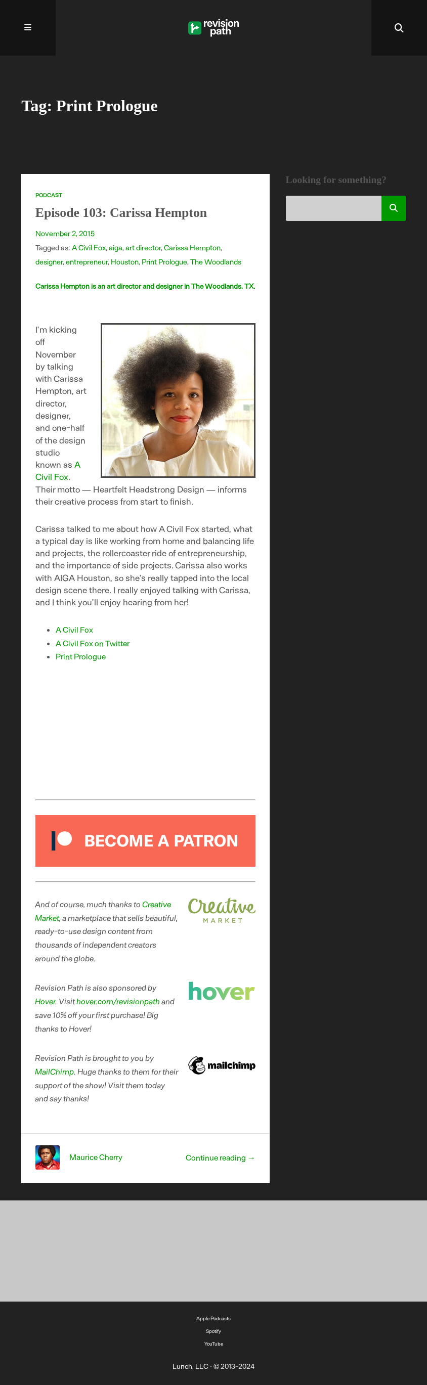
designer (49, 261)
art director (143, 247)
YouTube (213, 1344)
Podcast (48, 195)
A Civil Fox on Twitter (93, 643)
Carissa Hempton (192, 247)
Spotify (213, 1331)
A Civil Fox (89, 247)
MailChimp (54, 1071)
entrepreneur (87, 261)
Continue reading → (220, 1157)
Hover (45, 1001)
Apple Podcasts (213, 1318)
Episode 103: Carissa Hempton (121, 212)
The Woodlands (215, 261)
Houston (125, 261)
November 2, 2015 (65, 233)
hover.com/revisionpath (118, 1001)
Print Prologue (164, 261)
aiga (115, 247)
